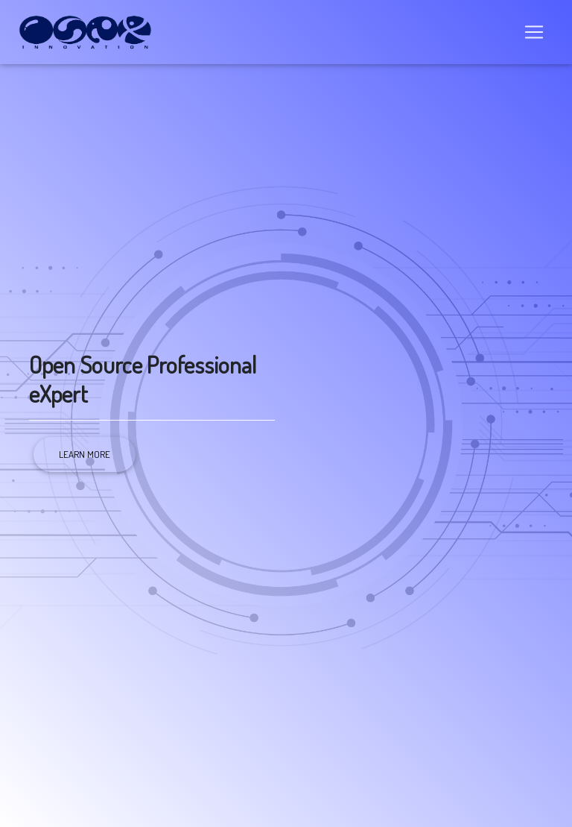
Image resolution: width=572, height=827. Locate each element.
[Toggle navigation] (534, 35)
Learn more (84, 454)
